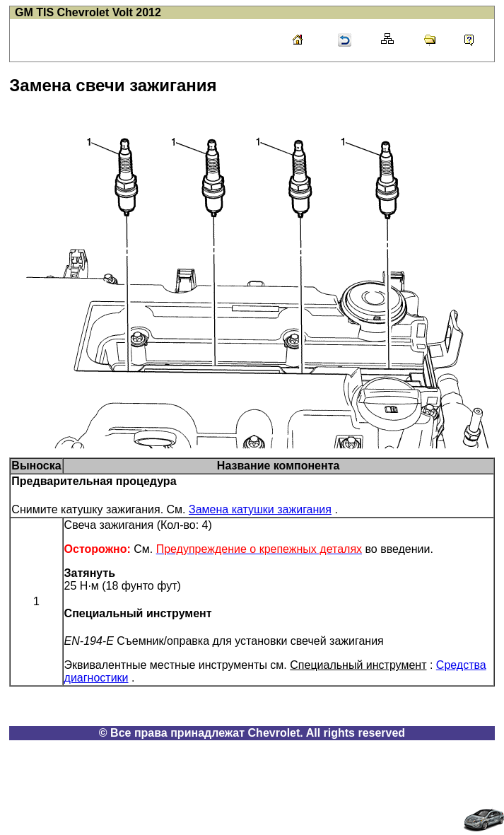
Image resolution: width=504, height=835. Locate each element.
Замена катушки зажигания (260, 509)
